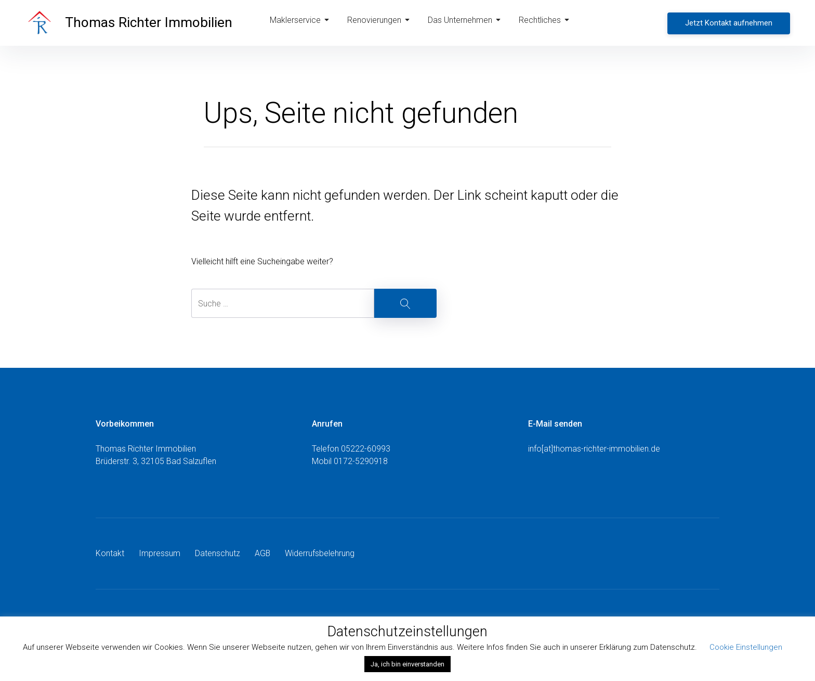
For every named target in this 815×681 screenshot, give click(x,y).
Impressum (159, 553)
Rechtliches (545, 23)
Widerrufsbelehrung (320, 553)
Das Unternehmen (466, 23)
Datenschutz (217, 553)
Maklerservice (302, 23)
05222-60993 (365, 449)
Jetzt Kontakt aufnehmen (729, 22)
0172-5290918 (361, 461)
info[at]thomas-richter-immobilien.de (594, 449)
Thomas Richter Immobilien (152, 23)
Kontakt (110, 553)
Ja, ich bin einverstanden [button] (407, 664)
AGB (263, 553)
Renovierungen (380, 23)
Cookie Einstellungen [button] (745, 647)
